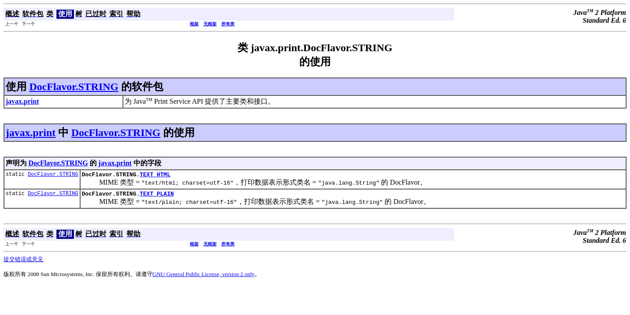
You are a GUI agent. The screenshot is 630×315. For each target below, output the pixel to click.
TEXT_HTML (155, 175)
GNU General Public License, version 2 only (204, 276)
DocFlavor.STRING (74, 86)
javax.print (31, 132)
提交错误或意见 (23, 262)
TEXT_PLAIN (157, 196)
